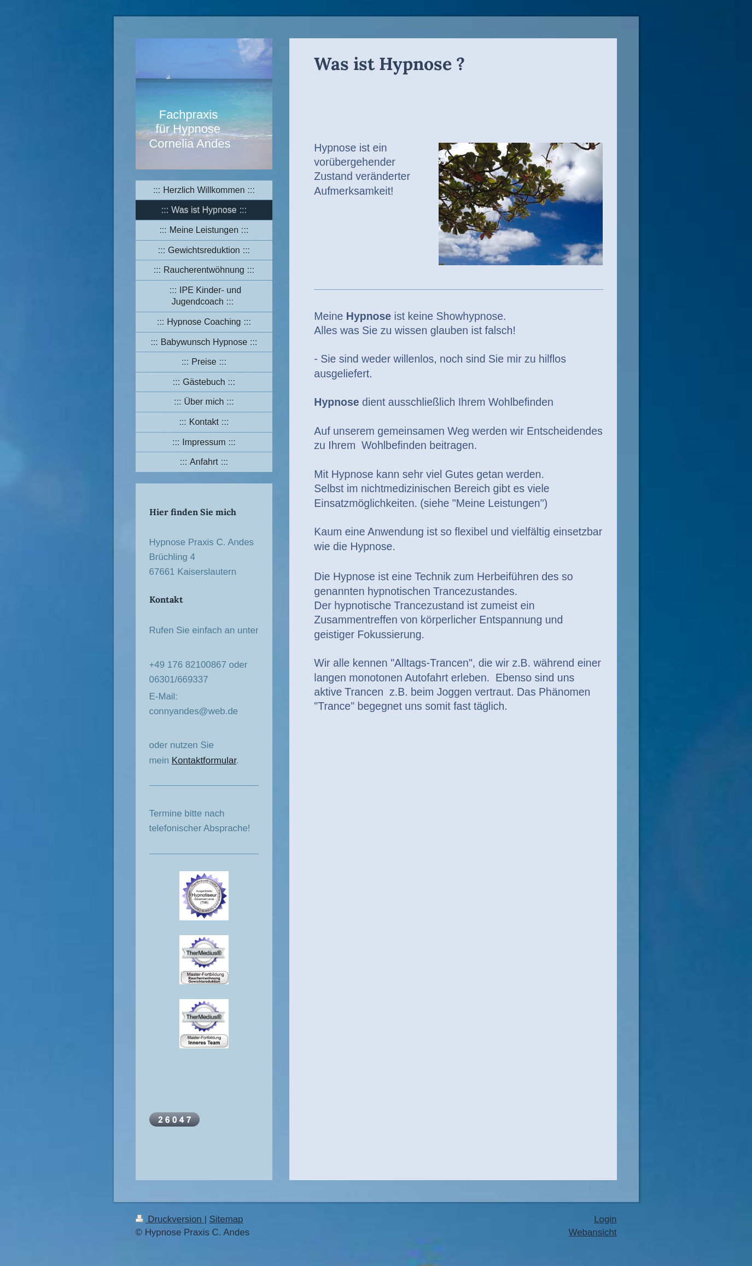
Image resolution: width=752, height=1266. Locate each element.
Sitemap (226, 1219)
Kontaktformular (204, 760)
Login (605, 1219)
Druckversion (170, 1219)
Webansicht (593, 1232)
